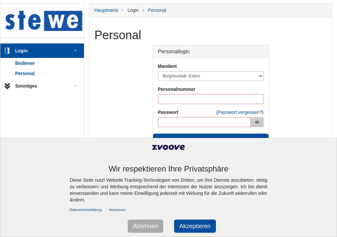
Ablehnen (145, 226)
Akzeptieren (195, 226)
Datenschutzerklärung (86, 210)
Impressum (117, 210)
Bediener (25, 63)
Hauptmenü (106, 10)
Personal (25, 73)
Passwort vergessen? (240, 112)
